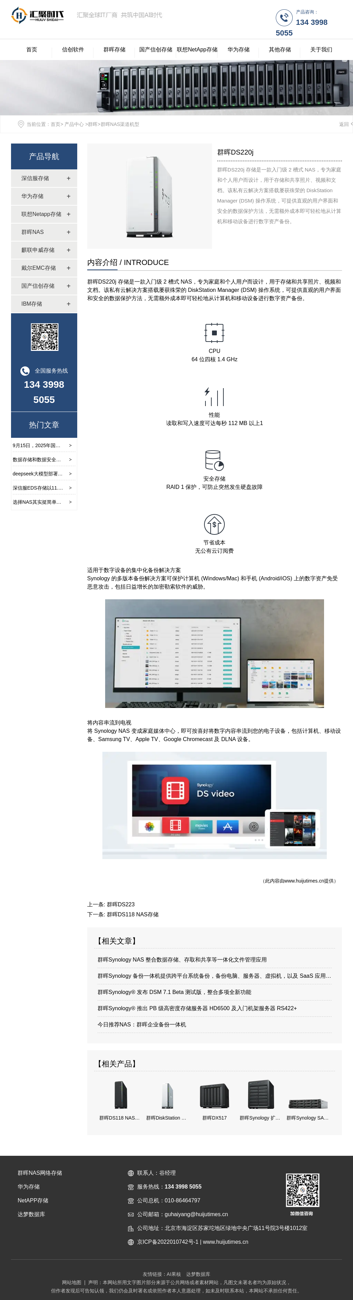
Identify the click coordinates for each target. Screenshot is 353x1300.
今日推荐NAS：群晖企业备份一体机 (142, 1024)
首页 (31, 49)
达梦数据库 (198, 1274)
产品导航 (44, 156)
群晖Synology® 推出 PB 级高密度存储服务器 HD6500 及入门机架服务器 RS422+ (197, 1008)
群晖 (93, 124)
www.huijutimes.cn (304, 881)
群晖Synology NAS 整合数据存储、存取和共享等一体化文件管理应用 (182, 960)
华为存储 (239, 49)
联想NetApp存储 (197, 49)
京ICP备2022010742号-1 (168, 1242)
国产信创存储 (155, 49)
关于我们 (321, 49)
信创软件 (73, 49)
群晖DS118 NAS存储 (133, 914)
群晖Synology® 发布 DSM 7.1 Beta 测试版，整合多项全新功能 (175, 992)
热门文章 (44, 425)
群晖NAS (32, 232)
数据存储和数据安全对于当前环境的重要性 (58, 459)
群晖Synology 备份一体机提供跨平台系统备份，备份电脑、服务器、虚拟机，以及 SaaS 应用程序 (215, 976)
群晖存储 (114, 49)
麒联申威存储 (37, 250)
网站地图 (71, 1282)
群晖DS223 (121, 904)
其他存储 (280, 49)
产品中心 (74, 124)
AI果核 (174, 1274)
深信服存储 (35, 178)
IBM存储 (31, 304)
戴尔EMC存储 (38, 268)
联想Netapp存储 (41, 214)
